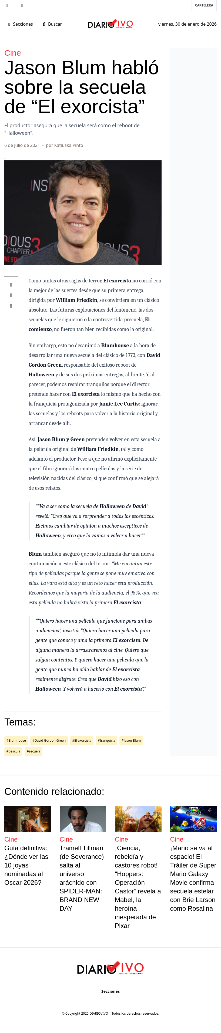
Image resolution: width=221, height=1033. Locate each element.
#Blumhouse (16, 740)
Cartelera (204, 5)
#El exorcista (81, 740)
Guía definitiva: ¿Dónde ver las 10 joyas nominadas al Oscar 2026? (26, 865)
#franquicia (106, 740)
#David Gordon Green (49, 740)
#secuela (33, 751)
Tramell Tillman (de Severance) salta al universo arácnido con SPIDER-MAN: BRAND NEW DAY (82, 878)
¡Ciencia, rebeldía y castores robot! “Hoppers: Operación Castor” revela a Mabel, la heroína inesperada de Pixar (138, 886)
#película (13, 751)
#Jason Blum (131, 740)
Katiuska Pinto (68, 145)
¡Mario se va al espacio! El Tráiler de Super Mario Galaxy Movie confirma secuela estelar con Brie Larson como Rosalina (193, 878)
